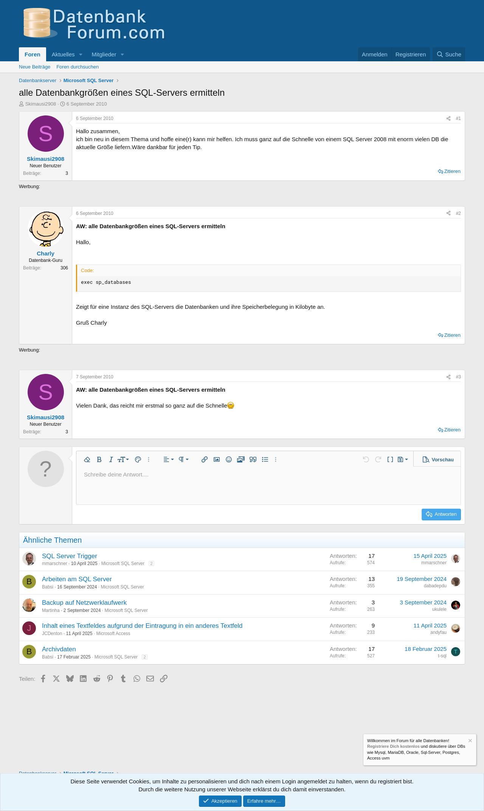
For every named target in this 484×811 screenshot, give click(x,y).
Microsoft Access (113, 633)
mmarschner (54, 563)
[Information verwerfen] (470, 741)
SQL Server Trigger (69, 556)
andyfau (438, 632)
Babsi (47, 587)
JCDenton (52, 633)
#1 (458, 118)
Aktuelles (63, 54)
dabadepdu (435, 585)
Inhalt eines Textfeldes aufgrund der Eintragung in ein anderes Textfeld (142, 625)
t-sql (442, 655)
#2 (458, 213)
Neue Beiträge (34, 67)
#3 (458, 377)
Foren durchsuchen (77, 67)
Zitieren (452, 171)
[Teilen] (448, 118)
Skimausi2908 (40, 104)
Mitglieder (104, 54)
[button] (80, 54)
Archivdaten (59, 649)
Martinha (51, 610)
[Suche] (449, 54)
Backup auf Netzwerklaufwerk (84, 602)
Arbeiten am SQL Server (77, 579)
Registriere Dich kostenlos (393, 746)
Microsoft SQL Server (122, 563)
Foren (32, 54)
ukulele (439, 609)
